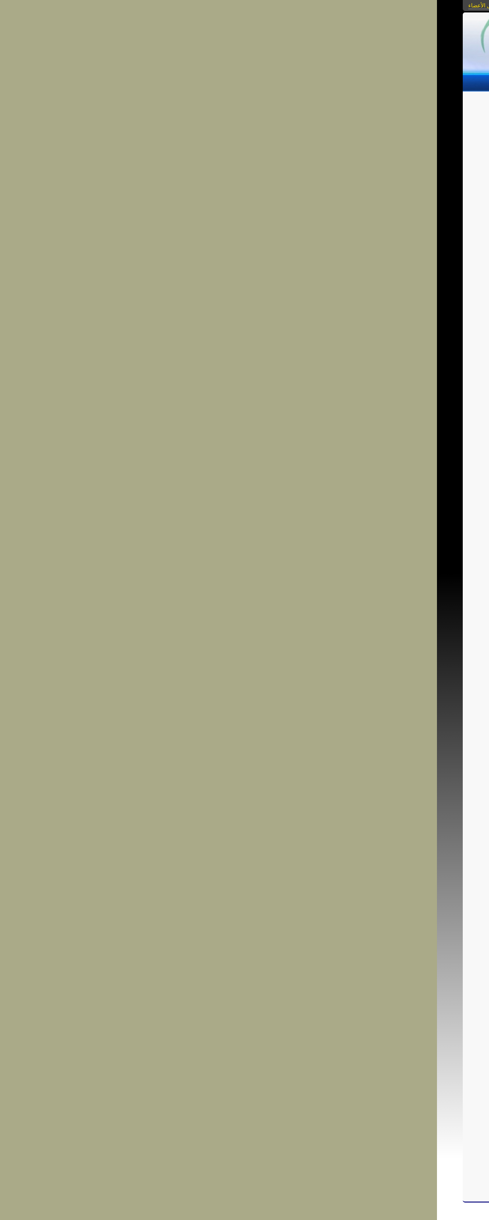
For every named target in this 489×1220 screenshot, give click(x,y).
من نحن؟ (246, 81)
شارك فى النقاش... (324, 1158)
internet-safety (263, 1097)
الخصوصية (284, 102)
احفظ (323, 1125)
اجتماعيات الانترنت (334, 102)
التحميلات (323, 81)
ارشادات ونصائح (314, 1105)
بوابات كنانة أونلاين (323, 5)
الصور (381, 81)
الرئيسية (440, 81)
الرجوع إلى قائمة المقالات (176, 152)
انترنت (342, 1105)
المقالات (408, 81)
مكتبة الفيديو (284, 81)
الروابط (355, 81)
